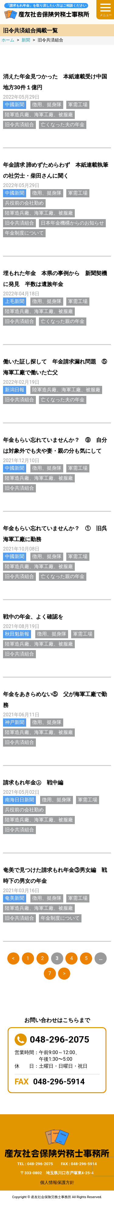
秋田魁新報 (17, 634)
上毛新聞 (14, 301)
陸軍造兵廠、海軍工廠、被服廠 (39, 114)
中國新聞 (14, 104)
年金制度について (24, 233)
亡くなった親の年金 (63, 321)
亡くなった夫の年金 (63, 124)
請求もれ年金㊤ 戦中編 (33, 782)
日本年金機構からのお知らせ (72, 223)
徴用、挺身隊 (46, 104)
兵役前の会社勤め (24, 203)
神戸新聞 (14, 722)
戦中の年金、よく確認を (33, 616)
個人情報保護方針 (57, 1182)
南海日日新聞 (19, 800)
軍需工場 (78, 104)
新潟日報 (14, 390)
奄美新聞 (14, 898)
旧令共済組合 (19, 124)
